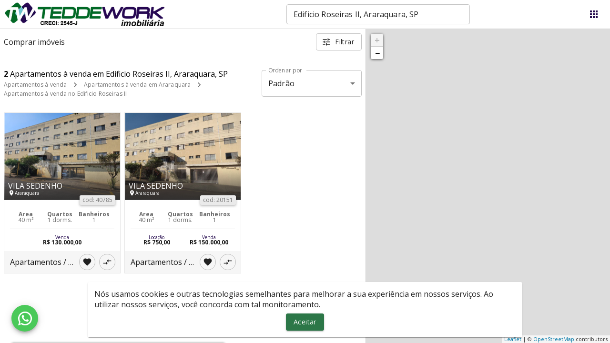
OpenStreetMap (553, 339)
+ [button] (377, 40)
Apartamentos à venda (35, 85)
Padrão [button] (281, 83)
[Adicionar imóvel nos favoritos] (87, 262)
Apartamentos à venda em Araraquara (137, 85)
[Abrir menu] (593, 14)
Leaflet (512, 339)
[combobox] (378, 14)
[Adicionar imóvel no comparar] (107, 262)
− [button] (377, 53)
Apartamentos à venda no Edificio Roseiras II (65, 94)
